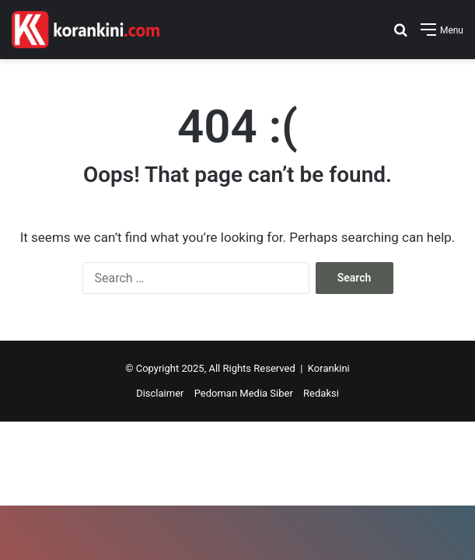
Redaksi (321, 393)
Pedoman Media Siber (243, 393)
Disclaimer (159, 393)
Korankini (329, 368)
